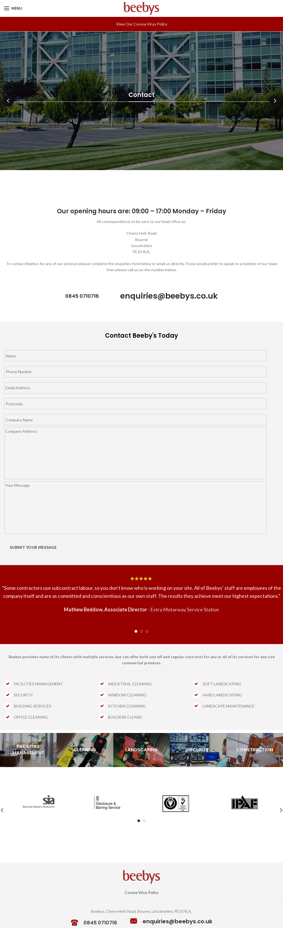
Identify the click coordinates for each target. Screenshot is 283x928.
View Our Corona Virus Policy (141, 24)
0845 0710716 (100, 922)
